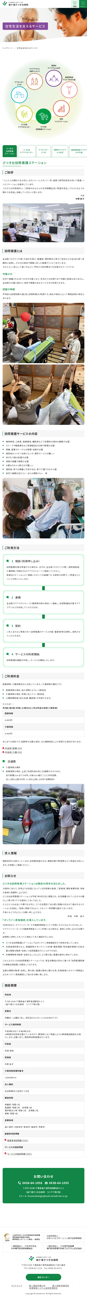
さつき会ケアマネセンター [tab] (26, 151)
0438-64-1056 (32, 1183)
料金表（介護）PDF (13, 752)
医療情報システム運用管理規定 (43, 1288)
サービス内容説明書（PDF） (19, 1153)
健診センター (43, 1277)
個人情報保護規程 (60, 1286)
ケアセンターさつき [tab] (44, 151)
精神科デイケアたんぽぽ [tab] (60, 151)
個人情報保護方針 (37, 1286)
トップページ (8, 48)
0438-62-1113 (35, 1268)
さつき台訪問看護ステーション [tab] (10, 151)
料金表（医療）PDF (13, 748)
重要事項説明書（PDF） (18, 1140)
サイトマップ (16, 1286)
